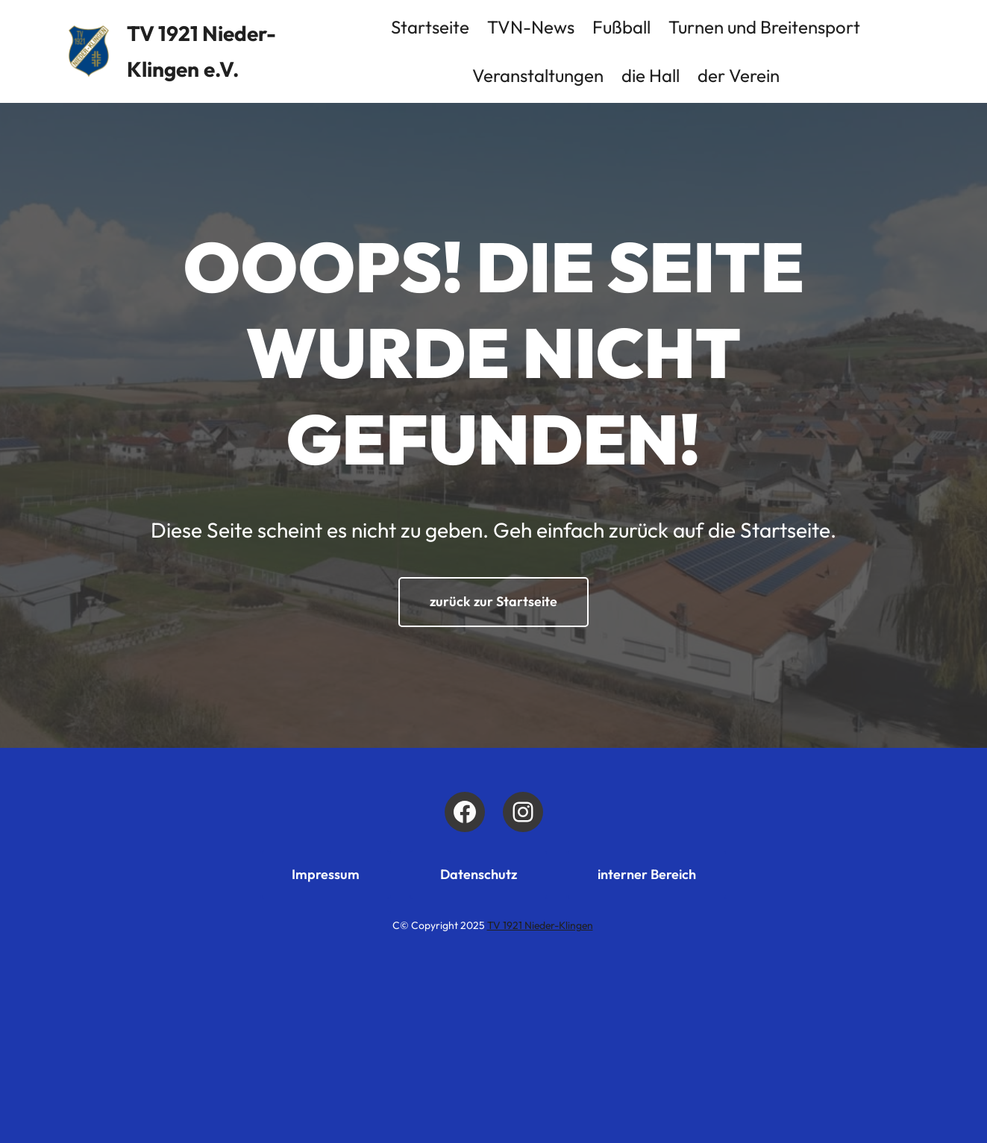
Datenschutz (478, 874)
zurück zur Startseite (493, 601)
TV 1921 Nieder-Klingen (540, 925)
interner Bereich (647, 874)
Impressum (326, 874)
